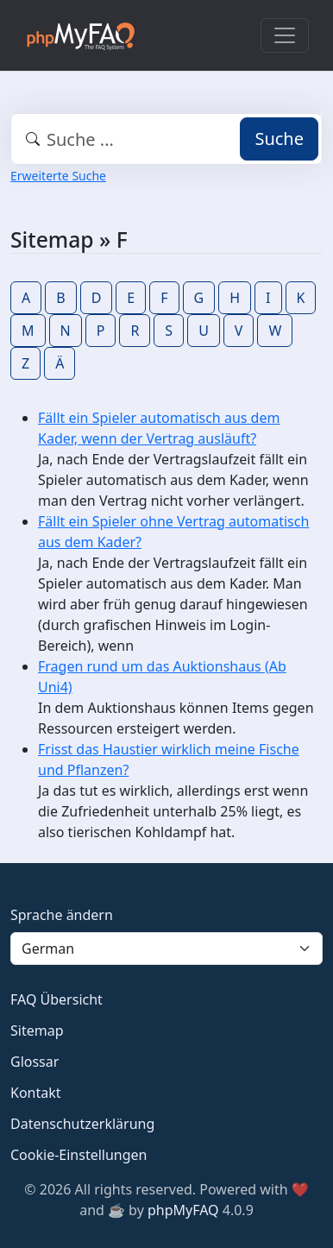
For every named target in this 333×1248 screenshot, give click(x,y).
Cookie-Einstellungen (78, 1154)
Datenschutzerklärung (82, 1123)
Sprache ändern (61, 914)
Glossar (34, 1061)
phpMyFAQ (183, 1210)
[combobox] (166, 139)
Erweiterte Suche (58, 175)
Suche (279, 138)
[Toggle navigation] (285, 35)
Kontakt (35, 1092)
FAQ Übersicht (56, 999)
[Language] (166, 948)
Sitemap (37, 1030)
